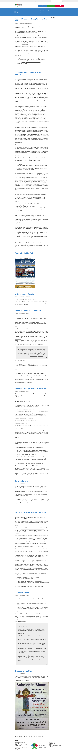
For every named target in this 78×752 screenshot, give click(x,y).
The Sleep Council (33, 582)
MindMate (37, 579)
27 (35, 734)
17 (23, 734)
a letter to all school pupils (22, 301)
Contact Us (52, 743)
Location (52, 744)
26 (34, 734)
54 (36, 736)
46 (26, 736)
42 (21, 736)
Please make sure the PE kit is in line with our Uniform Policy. (33, 529)
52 (34, 736)
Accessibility (52, 742)
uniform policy (25, 44)
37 (15, 736)
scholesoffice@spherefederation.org (28, 1)
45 (25, 736)
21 (28, 734)
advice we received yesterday (24, 411)
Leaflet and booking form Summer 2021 (23, 258)
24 (31, 734)
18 (24, 734)
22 (29, 734)
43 (22, 736)
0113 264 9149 (17, 1)
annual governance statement (33, 362)
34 (44, 734)
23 (30, 734)
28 (36, 734)
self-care (40, 581)
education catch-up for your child (36, 356)
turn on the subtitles (29, 334)
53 (35, 736)
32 (42, 734)
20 (26, 734)
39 (17, 736)
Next (42, 736)
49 (30, 736)
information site (33, 349)
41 (20, 736)
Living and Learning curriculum (28, 524)
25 (33, 734)
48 (29, 736)
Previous (16, 734)
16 (21, 734)
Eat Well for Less (20, 578)
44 (24, 736)
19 (25, 734)
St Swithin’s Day (23, 473)
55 (38, 736)
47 (27, 736)
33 (43, 734)
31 (40, 734)
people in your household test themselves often (30, 62)
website (25, 489)
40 (19, 736)
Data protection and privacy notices (55, 746)
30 (39, 734)
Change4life (19, 577)
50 (31, 736)
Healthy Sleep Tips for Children (23, 582)
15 (20, 734)
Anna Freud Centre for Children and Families (26, 579)
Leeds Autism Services (25, 499)
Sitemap (52, 747)
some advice (44, 365)
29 (38, 734)
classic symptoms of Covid (27, 59)
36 (47, 734)
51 (32, 736)
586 (40, 736)
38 (16, 736)
